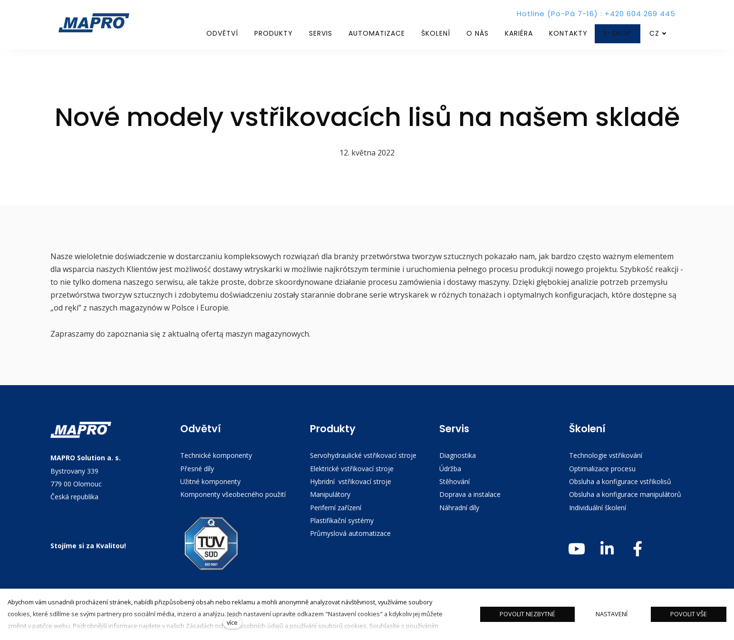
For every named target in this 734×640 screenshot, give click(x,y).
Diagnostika (457, 455)
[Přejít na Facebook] (637, 549)
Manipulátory (330, 494)
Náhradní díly (459, 507)
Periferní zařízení (335, 507)
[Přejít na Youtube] (576, 549)
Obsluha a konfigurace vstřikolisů (620, 481)
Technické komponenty (216, 455)
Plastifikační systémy (342, 520)
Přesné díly (197, 468)
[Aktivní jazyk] (658, 33)
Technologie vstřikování (605, 455)
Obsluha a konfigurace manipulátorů (625, 494)
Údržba (450, 468)
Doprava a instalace (470, 494)
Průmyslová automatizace (350, 533)
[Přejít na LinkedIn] (607, 549)
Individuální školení (598, 507)
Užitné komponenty (210, 481)
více (232, 622)
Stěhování (454, 481)
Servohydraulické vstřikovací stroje (363, 455)
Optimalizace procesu (602, 468)
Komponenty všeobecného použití (233, 494)
